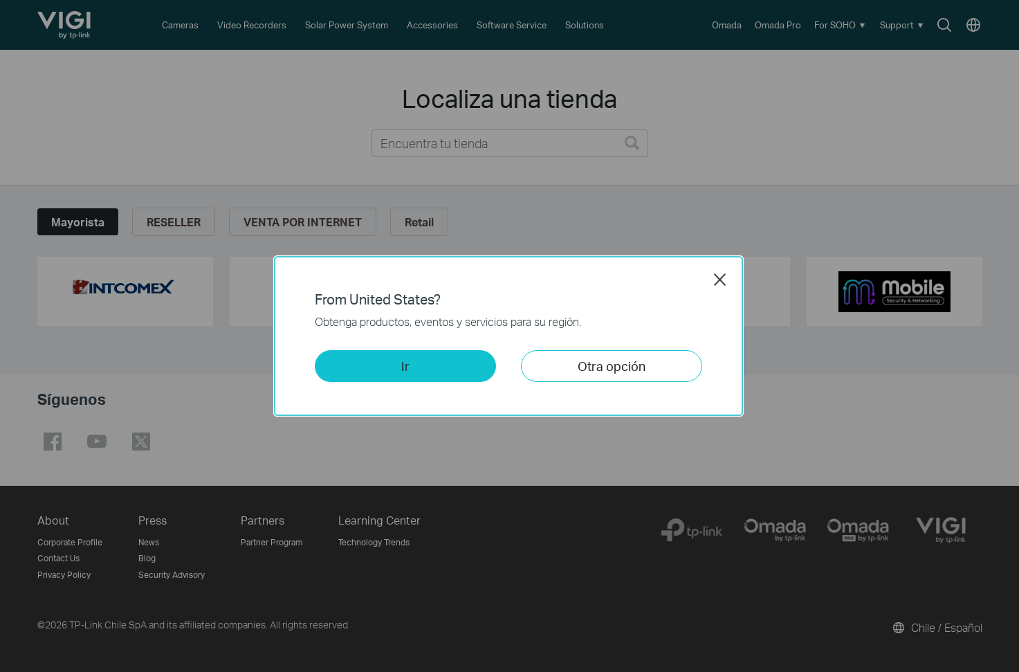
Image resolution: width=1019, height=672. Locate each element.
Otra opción (611, 366)
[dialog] (509, 336)
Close (720, 279)
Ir (405, 366)
